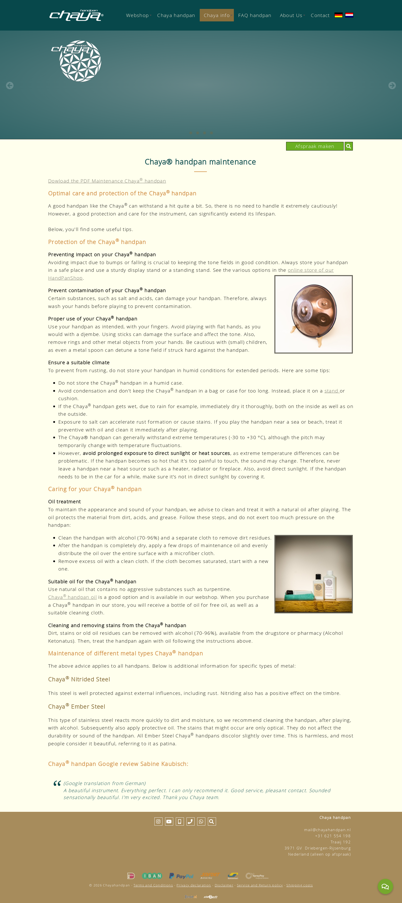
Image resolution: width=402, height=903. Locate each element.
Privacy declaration (194, 885)
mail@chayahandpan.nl (327, 829)
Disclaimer (224, 885)
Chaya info (218, 15)
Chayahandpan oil (72, 597)
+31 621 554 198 (333, 835)
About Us (292, 15)
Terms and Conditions (153, 885)
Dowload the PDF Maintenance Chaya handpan (107, 181)
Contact (320, 15)
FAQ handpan (255, 15)
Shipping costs (299, 885)
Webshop (139, 15)
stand (332, 390)
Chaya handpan (176, 15)
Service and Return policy (260, 885)
